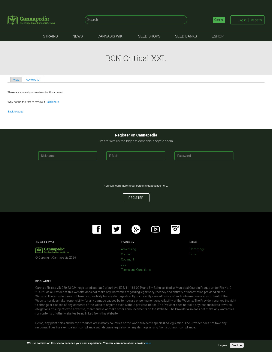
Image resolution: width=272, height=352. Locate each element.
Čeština (219, 19)
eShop (218, 36)
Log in (243, 20)
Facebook (96, 229)
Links (193, 254)
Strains (50, 36)
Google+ (136, 229)
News (78, 36)
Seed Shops (149, 36)
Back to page (15, 111)
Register (256, 20)
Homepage (197, 249)
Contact (126, 254)
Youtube (155, 229)
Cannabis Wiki (110, 36)
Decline (237, 345)
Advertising (128, 249)
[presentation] (136, 173)
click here (53, 101)
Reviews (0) (34, 79)
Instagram (175, 229)
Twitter (116, 229)
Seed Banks (186, 36)
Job (123, 264)
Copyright (127, 259)
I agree (222, 345)
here (164, 185)
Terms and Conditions (136, 269)
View (16, 79)
